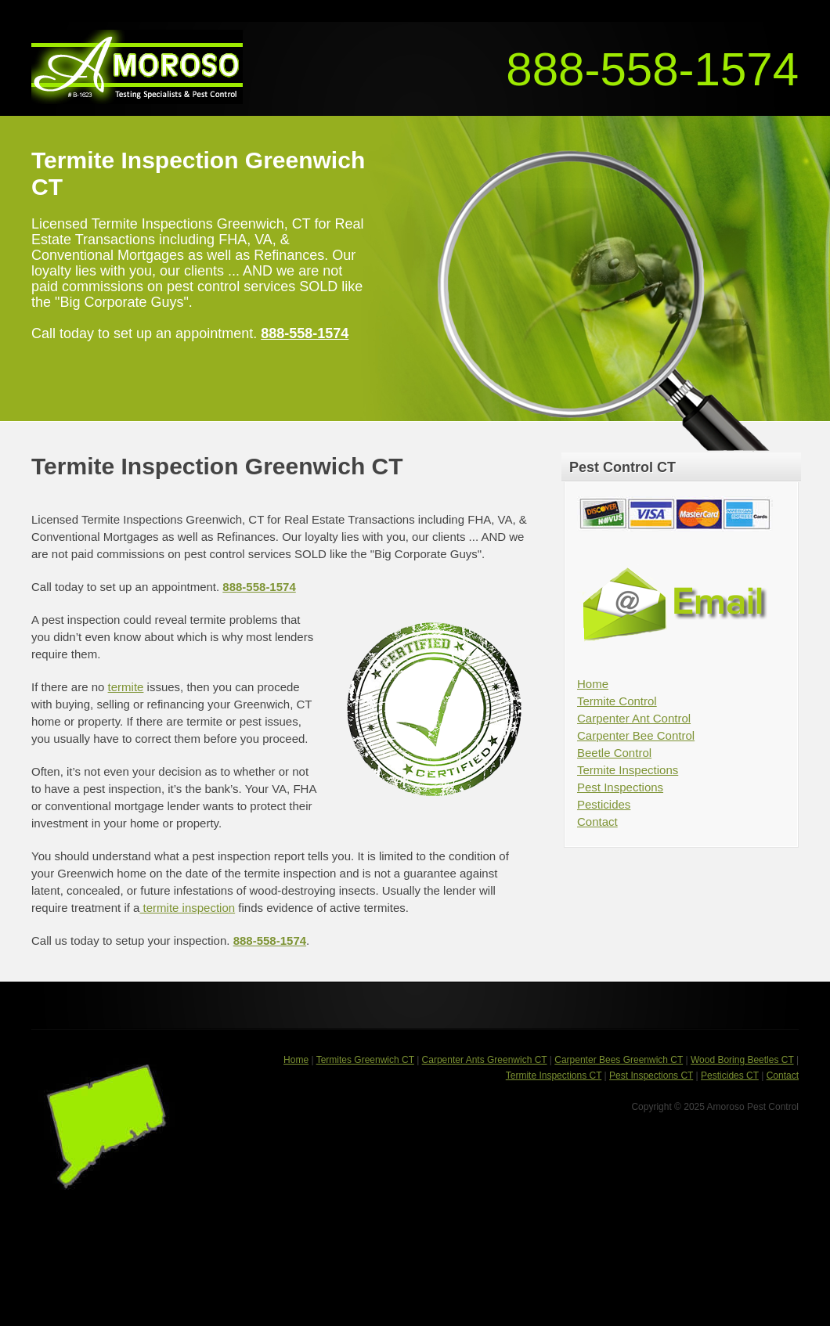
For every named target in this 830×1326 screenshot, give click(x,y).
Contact (597, 821)
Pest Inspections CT (651, 1075)
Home (592, 683)
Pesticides (603, 804)
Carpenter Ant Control (634, 718)
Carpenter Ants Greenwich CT (484, 1059)
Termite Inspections (627, 770)
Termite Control (617, 701)
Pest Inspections (620, 787)
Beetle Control (614, 752)
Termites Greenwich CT (365, 1059)
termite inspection (187, 907)
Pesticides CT (730, 1075)
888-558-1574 (652, 69)
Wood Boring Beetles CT (742, 1059)
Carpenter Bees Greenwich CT (618, 1059)
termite (126, 687)
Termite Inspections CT (554, 1075)
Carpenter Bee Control (636, 735)
